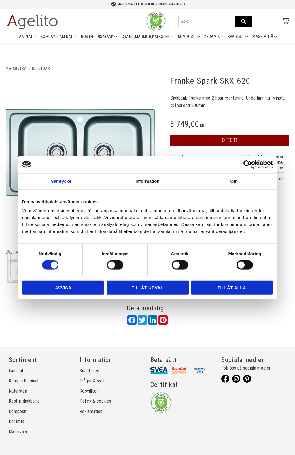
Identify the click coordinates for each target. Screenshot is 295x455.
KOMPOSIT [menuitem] (187, 36)
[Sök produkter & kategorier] (207, 21)
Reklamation (91, 411)
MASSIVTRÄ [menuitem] (262, 36)
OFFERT (229, 140)
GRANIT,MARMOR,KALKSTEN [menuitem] (146, 36)
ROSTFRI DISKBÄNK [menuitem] (97, 36)
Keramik (16, 421)
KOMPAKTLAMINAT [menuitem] (57, 36)
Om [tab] (233, 180)
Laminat (16, 371)
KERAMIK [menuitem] (212, 36)
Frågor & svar (92, 381)
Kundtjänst (89, 371)
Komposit (18, 411)
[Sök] (243, 21)
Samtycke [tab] (61, 180)
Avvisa (63, 287)
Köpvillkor (89, 391)
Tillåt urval (147, 287)
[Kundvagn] (284, 22)
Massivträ (18, 431)
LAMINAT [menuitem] (25, 36)
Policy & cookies (95, 401)
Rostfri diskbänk (24, 401)
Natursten (18, 391)
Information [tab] (147, 180)
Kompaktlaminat (24, 381)
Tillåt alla (232, 287)
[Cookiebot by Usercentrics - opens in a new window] (247, 164)
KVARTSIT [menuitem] (236, 36)
